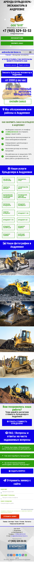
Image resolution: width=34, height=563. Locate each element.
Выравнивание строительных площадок (8, 196)
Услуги (17, 521)
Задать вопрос (24, 65)
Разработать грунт (22, 180)
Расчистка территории (7, 180)
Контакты (28, 521)
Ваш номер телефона (8, 495)
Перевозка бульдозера (7, 204)
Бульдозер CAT (23, 220)
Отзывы (21, 521)
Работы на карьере (6, 187)
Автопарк (11, 521)
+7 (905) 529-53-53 (17, 31)
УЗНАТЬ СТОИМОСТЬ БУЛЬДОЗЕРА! (17, 422)
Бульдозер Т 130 (23, 213)
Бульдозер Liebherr (6, 235)
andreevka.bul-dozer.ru (11, 52)
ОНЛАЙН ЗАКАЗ (17, 101)
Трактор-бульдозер (6, 212)
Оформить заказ (17, 43)
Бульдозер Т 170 (8, 220)
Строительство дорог (23, 187)
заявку (7, 134)
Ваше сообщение (6, 501)
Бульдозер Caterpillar (7, 227)
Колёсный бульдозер (21, 235)
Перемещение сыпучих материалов (22, 196)
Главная (5, 521)
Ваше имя (4, 489)
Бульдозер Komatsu (21, 227)
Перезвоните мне (17, 38)
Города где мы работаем (17, 523)
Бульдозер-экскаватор (22, 204)
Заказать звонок (10, 65)
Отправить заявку (10, 516)
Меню (30, 51)
